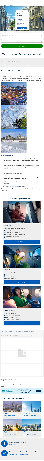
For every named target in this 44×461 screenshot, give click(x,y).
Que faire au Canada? (6, 189)
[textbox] (22, 35)
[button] (22, 46)
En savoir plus (22, 242)
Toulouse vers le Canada (8, 5)
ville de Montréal (15, 186)
